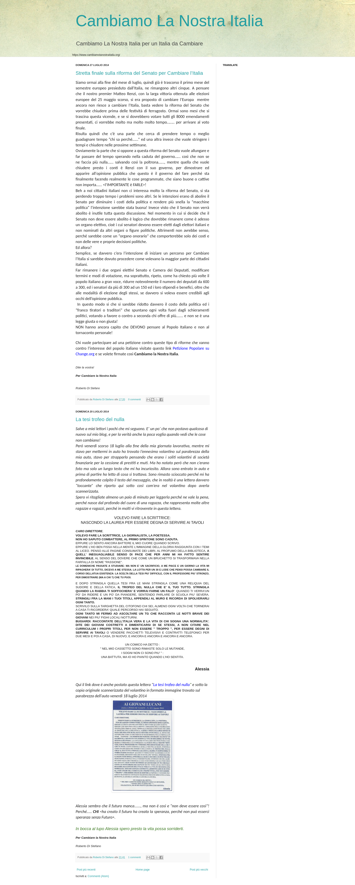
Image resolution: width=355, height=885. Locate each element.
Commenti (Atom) (98, 876)
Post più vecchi (199, 869)
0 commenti (134, 399)
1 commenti (134, 857)
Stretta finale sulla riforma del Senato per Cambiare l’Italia (139, 73)
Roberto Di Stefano (103, 399)
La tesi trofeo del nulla (100, 419)
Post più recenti (86, 869)
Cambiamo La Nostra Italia (169, 21)
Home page (143, 869)
